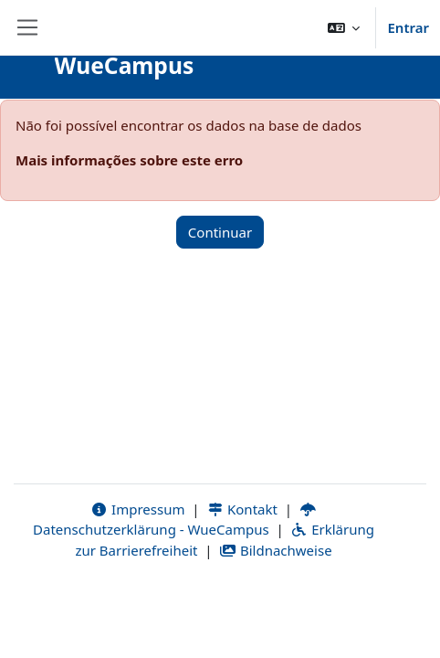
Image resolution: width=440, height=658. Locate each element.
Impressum (137, 509)
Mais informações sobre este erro (129, 160)
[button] (344, 27)
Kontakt (242, 509)
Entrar (408, 27)
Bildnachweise (275, 550)
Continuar (220, 232)
